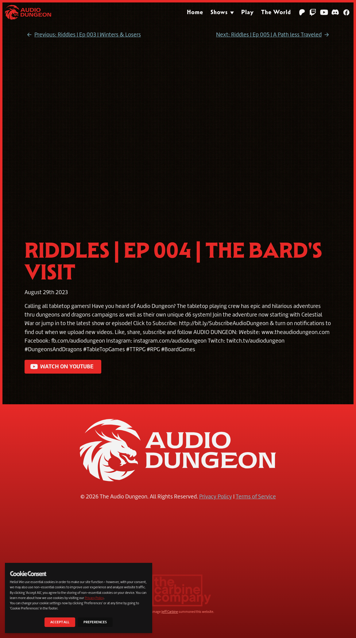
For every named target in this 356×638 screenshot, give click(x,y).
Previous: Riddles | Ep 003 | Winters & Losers (83, 35)
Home (195, 12)
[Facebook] (346, 12)
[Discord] (335, 12)
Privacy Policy (215, 496)
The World (276, 12)
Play (247, 12)
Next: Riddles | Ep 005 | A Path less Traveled (273, 35)
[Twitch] (313, 12)
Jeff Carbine (169, 611)
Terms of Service (256, 496)
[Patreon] (302, 12)
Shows (219, 12)
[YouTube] (324, 12)
